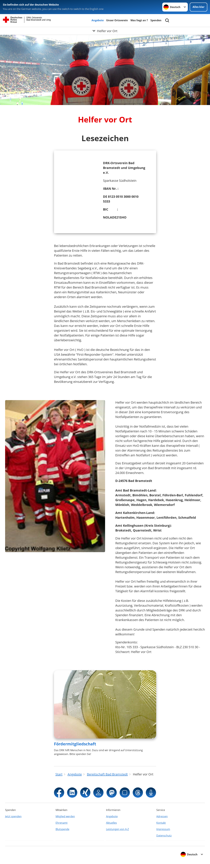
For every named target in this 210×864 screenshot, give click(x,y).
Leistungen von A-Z (117, 829)
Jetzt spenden (13, 816)
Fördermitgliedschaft (75, 744)
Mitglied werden (65, 816)
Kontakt (161, 823)
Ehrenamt (62, 823)
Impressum (163, 829)
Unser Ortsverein (117, 20)
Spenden (155, 20)
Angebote (98, 20)
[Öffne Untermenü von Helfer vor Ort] (105, 31)
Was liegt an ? (139, 20)
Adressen (162, 816)
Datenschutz (164, 835)
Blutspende (62, 829)
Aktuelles (111, 823)
